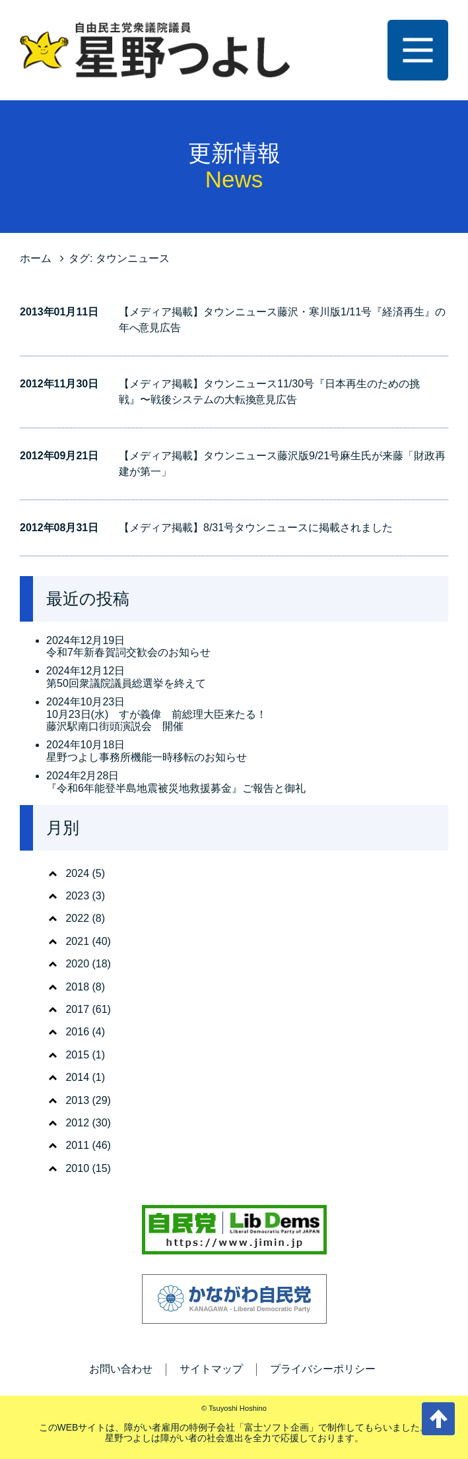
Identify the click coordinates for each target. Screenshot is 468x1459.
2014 (77, 1077)
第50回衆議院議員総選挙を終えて (126, 683)
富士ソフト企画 (276, 1427)
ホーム (35, 258)
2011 (77, 1145)
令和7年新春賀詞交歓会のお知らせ (128, 652)
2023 (77, 895)
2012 (77, 1122)
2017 (77, 1009)
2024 (77, 873)
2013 (77, 1100)
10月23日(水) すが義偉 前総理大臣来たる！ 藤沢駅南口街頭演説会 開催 (156, 720)
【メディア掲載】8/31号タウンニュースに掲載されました (256, 527)
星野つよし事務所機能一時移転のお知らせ (146, 757)
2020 (77, 963)
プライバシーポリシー (323, 1369)
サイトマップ (211, 1369)
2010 (77, 1168)
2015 (77, 1054)
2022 (77, 918)
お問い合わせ (120, 1369)
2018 (77, 986)
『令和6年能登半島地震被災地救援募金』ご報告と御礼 (176, 788)
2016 (77, 1031)
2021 (77, 941)
